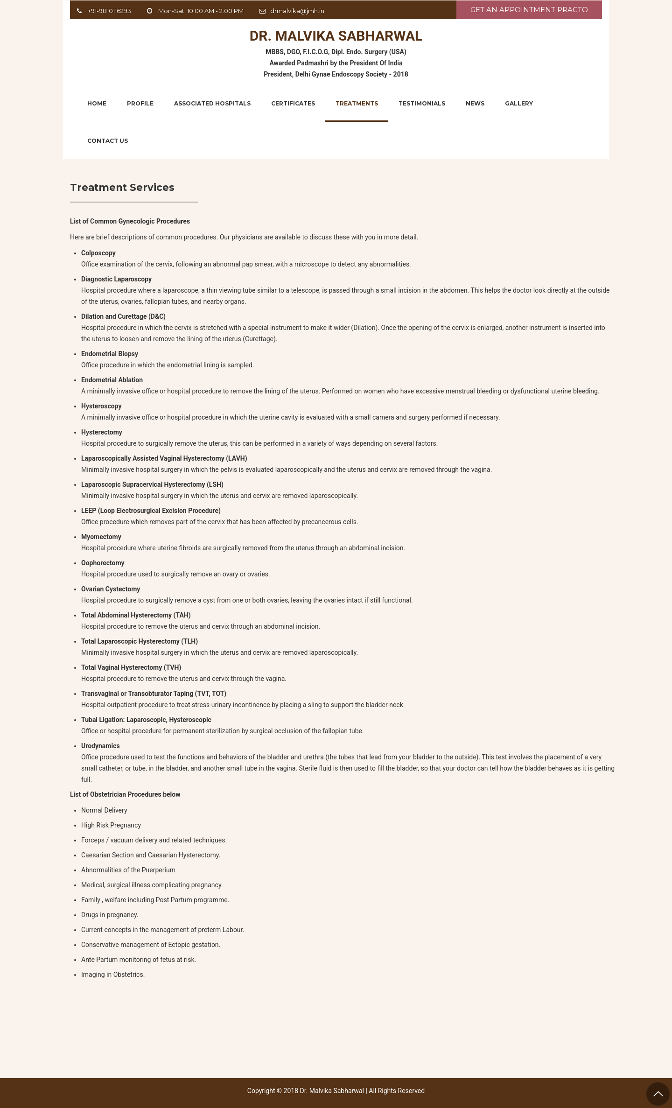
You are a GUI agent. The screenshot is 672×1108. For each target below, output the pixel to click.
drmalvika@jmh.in (297, 10)
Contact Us (107, 140)
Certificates (293, 103)
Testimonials (422, 103)
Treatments (357, 103)
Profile (140, 103)
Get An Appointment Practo (529, 9)
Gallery (519, 103)
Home (96, 103)
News (475, 103)
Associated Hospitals (212, 103)
